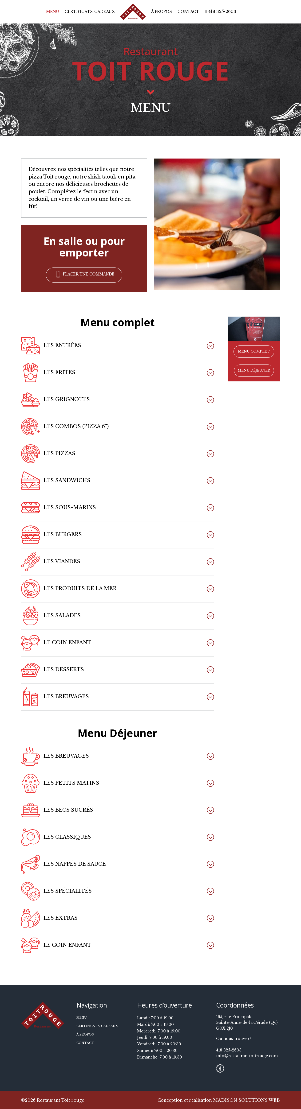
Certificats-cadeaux (90, 11)
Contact (188, 11)
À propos (161, 11)
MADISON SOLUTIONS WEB (246, 1099)
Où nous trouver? (233, 1038)
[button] (84, 275)
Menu (52, 11)
